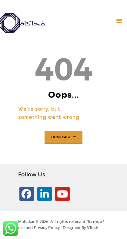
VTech (93, 227)
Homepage (61, 137)
